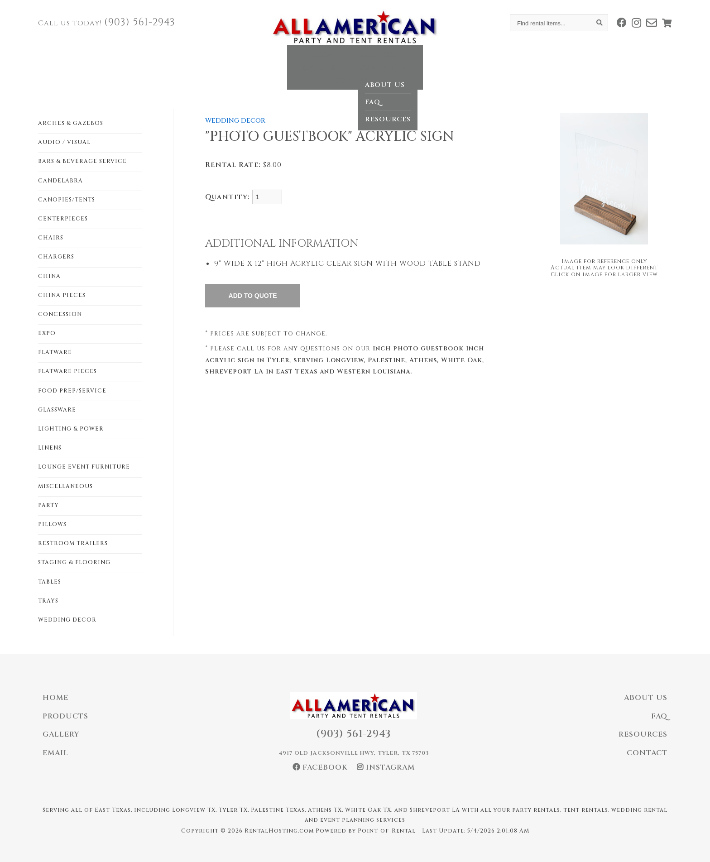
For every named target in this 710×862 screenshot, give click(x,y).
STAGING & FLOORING (74, 562)
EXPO (47, 333)
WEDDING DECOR (67, 619)
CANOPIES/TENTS (66, 199)
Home (236, 61)
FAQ (659, 716)
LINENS (50, 447)
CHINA (49, 276)
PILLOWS (52, 524)
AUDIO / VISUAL (64, 142)
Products (65, 716)
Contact (467, 61)
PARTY (48, 505)
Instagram (386, 767)
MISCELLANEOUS (65, 486)
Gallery (342, 61)
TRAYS (48, 600)
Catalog (286, 61)
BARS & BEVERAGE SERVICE (82, 161)
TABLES (49, 581)
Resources (643, 734)
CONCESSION (60, 314)
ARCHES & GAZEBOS (70, 123)
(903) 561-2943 (139, 22)
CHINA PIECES (62, 295)
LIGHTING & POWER (71, 428)
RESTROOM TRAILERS (73, 543)
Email (55, 753)
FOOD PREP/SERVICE (72, 390)
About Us (645, 698)
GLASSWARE (57, 409)
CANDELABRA (60, 180)
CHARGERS (56, 256)
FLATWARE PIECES (67, 371)
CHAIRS (50, 237)
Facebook (320, 767)
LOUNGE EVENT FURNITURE (84, 466)
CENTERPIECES (63, 218)
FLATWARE (55, 352)
